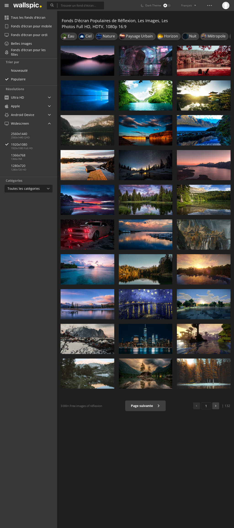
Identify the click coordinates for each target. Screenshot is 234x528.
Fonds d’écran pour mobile (28, 26)
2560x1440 (19, 133)
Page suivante (145, 406)
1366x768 (18, 155)
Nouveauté (19, 70)
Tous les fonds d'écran (25, 17)
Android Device (19, 115)
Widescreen (17, 123)
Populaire (18, 79)
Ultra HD (14, 97)
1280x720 (18, 165)
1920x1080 (34, 144)
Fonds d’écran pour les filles (25, 52)
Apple (12, 106)
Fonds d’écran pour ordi (26, 35)
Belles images (18, 43)
